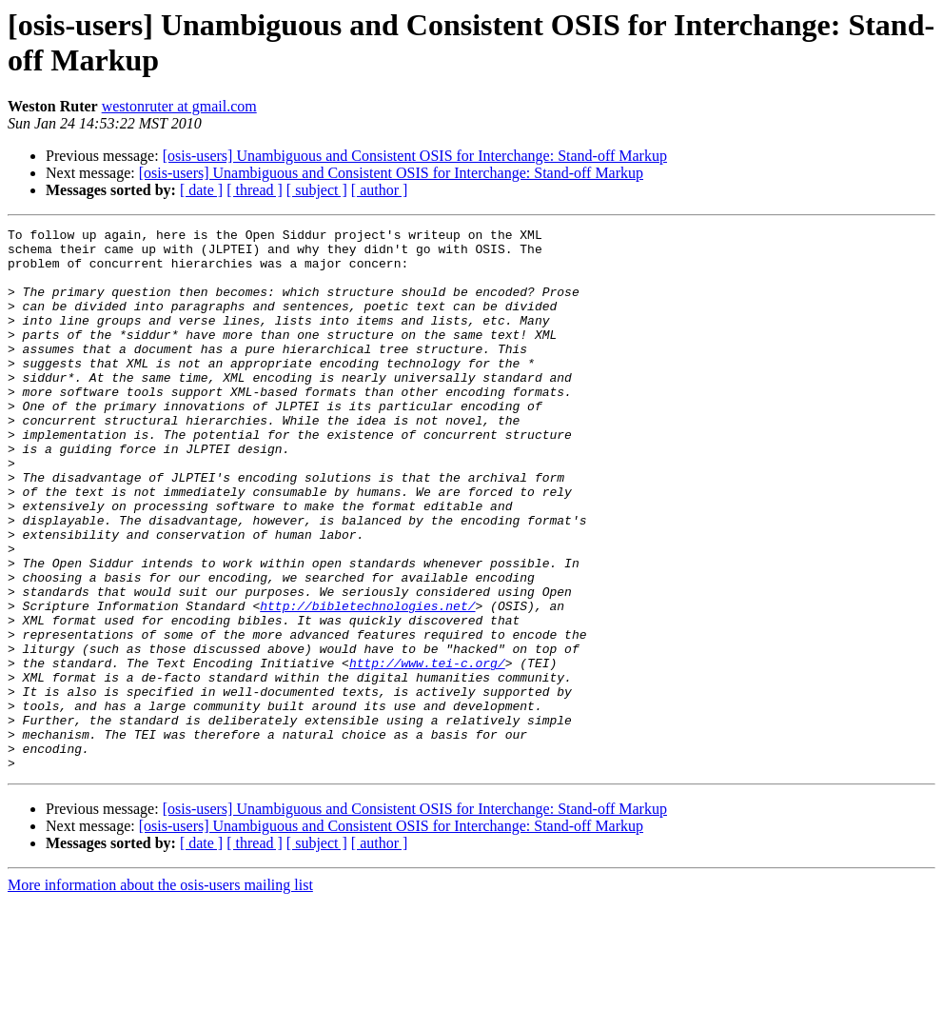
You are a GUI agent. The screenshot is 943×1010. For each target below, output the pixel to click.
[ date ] (201, 190)
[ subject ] (316, 190)
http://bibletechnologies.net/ (367, 682)
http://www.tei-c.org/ (427, 751)
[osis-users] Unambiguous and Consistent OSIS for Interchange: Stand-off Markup (415, 156)
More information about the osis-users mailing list (160, 993)
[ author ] (379, 190)
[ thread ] (254, 190)
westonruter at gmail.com (179, 106)
